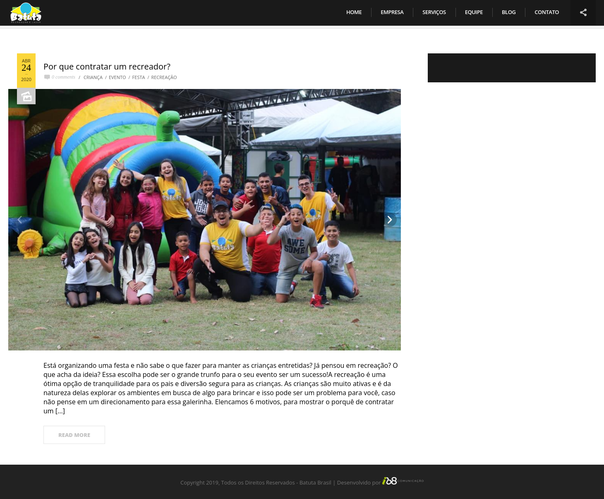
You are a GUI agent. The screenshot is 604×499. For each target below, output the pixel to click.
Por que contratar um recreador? (106, 66)
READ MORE (74, 435)
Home (354, 12)
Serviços (434, 12)
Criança (93, 77)
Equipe (474, 12)
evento (117, 77)
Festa (138, 77)
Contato (546, 12)
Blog (508, 12)
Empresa (392, 12)
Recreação (164, 77)
